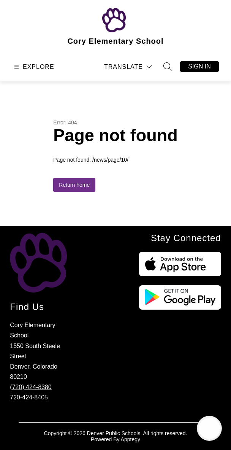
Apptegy (130, 439)
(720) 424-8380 (30, 387)
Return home (74, 185)
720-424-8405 (29, 397)
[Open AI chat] (209, 428)
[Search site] (167, 66)
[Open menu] (33, 67)
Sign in (199, 66)
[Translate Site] (127, 67)
